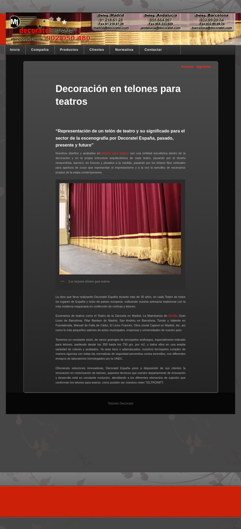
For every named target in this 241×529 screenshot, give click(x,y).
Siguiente (205, 67)
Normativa (124, 50)
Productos (69, 50)
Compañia (40, 50)
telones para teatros (115, 153)
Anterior (185, 67)
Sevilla (172, 315)
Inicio (15, 50)
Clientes (96, 50)
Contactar (153, 50)
